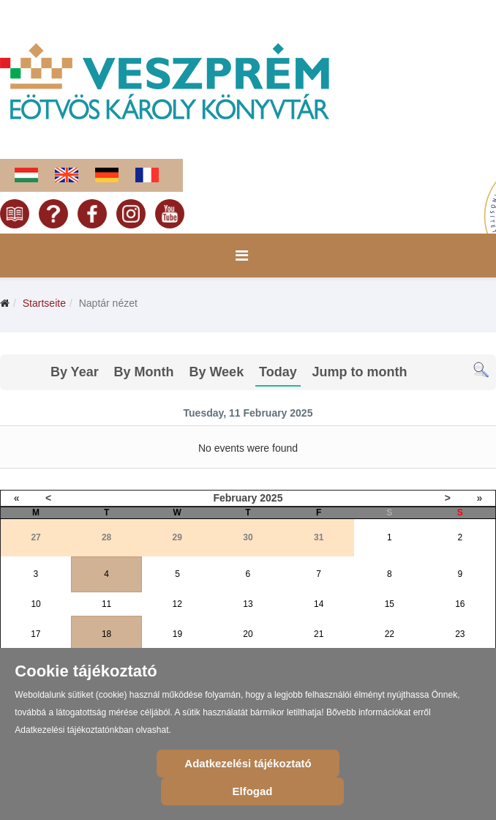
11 (106, 604)
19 (177, 634)
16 (460, 604)
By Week (216, 372)
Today (278, 372)
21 (318, 634)
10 (35, 604)
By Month (144, 372)
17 (35, 634)
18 (106, 634)
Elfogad (253, 791)
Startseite (44, 303)
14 (318, 604)
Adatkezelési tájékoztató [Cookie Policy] (247, 763)
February (235, 498)
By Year (74, 372)
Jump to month (359, 372)
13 (247, 604)
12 (177, 604)
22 (389, 634)
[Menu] (242, 255)
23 (460, 634)
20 (247, 634)
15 (389, 604)
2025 (271, 498)
